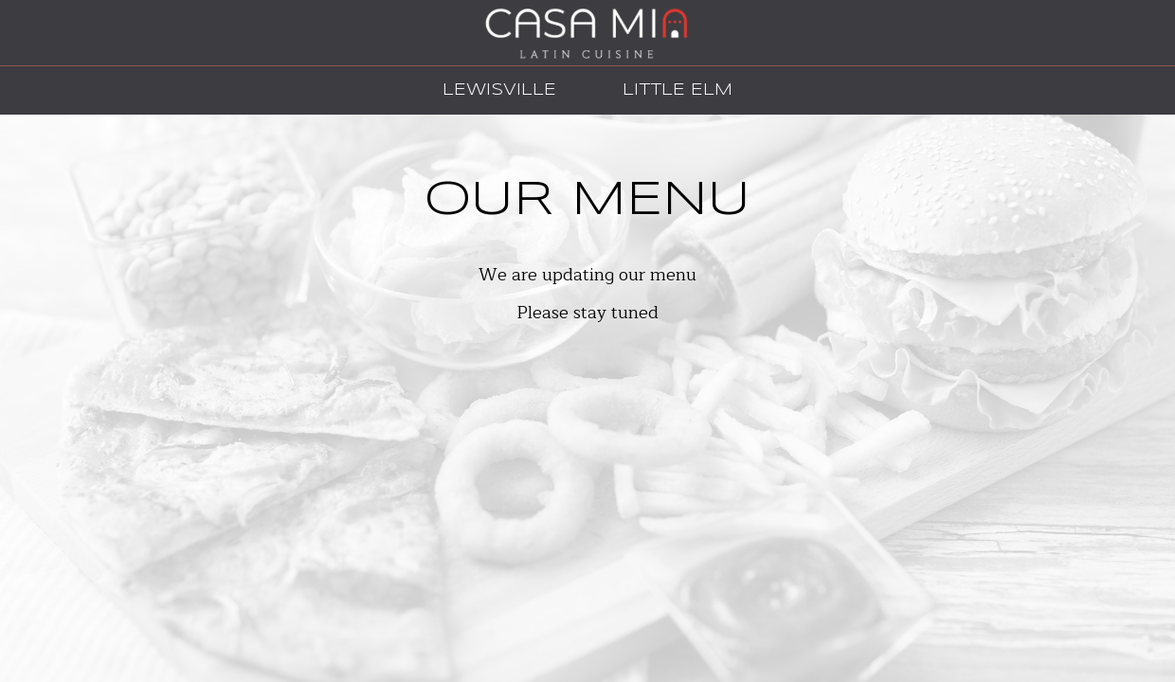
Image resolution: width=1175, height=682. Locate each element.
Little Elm (672, 89)
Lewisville (494, 89)
